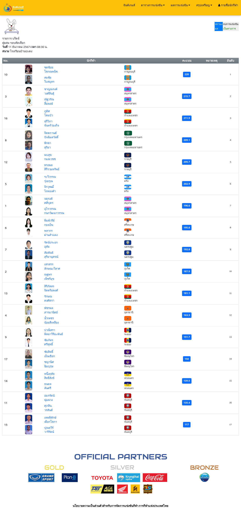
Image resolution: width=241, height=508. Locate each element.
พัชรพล (48, 308)
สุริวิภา (48, 121)
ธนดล (47, 384)
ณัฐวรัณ (49, 99)
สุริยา (47, 147)
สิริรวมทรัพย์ (51, 169)
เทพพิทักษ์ (50, 417)
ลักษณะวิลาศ (52, 268)
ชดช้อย (48, 67)
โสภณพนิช (51, 71)
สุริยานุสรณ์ (51, 257)
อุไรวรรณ (50, 209)
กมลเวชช (50, 159)
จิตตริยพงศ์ (51, 290)
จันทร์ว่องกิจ (51, 125)
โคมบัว (48, 115)
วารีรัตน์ (49, 432)
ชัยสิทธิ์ (48, 352)
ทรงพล (48, 165)
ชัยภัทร (48, 340)
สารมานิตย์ (51, 312)
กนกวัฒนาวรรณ (54, 213)
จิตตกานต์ (50, 133)
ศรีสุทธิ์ (48, 344)
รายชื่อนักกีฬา (228, 5)
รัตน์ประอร (51, 242)
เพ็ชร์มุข (49, 278)
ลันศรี (47, 388)
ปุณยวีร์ (48, 427)
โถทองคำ (50, 191)
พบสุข (48, 155)
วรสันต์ (48, 410)
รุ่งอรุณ (48, 181)
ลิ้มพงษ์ (48, 103)
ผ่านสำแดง (51, 235)
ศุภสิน (48, 405)
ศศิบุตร (48, 203)
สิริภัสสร (49, 286)
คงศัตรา (49, 300)
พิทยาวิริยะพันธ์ (53, 334)
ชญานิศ (49, 362)
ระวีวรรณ (50, 176)
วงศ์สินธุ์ (49, 93)
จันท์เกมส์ (129, 5)
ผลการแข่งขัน (180, 5)
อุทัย (47, 246)
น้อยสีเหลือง (51, 322)
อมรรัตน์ (49, 395)
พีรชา (47, 143)
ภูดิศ (47, 111)
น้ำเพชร (49, 318)
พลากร (48, 230)
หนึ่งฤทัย (49, 374)
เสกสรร (48, 264)
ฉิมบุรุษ (48, 366)
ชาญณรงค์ (50, 89)
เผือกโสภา (50, 421)
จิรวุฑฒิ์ (49, 187)
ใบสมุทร (49, 81)
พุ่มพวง (48, 400)
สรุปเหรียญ (204, 5)
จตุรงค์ (48, 198)
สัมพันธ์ (48, 252)
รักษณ (48, 296)
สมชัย (47, 77)
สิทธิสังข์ (49, 378)
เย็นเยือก (49, 356)
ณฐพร (48, 274)
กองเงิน (48, 225)
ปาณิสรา (49, 330)
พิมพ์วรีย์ (49, 220)
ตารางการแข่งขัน (153, 5)
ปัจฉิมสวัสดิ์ (51, 137)
